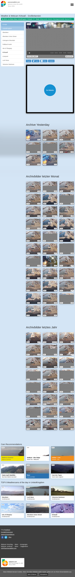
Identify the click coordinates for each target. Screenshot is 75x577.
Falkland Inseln (7, 44)
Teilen (44, 61)
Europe (5, 24)
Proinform (7, 529)
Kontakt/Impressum (7, 532)
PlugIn (28, 61)
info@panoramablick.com (8, 548)
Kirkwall (5, 52)
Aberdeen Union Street (9, 36)
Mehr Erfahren (32, 574)
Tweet (36, 61)
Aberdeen (5, 32)
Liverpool (5, 56)
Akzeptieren (43, 574)
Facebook (2, 537)
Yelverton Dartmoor (8, 64)
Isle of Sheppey (7, 48)
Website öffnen (50, 90)
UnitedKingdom (7, 28)
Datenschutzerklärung (7, 534)
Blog (10, 537)
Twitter (5, 537)
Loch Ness (6, 60)
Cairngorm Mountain (9, 40)
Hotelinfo (51, 61)
